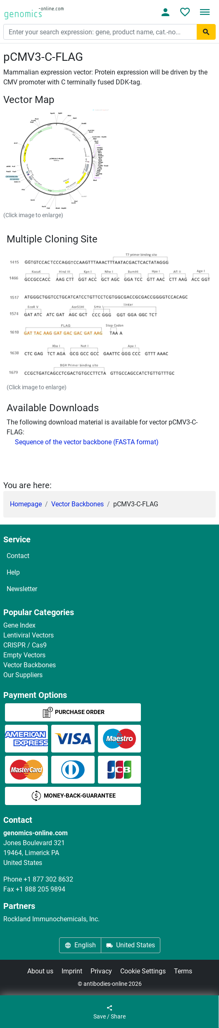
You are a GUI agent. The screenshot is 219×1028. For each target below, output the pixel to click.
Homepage (26, 504)
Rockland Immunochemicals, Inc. (51, 919)
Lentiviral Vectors (28, 635)
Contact (18, 556)
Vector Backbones (77, 504)
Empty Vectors (24, 655)
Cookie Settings (143, 971)
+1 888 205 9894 (40, 889)
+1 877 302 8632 (48, 879)
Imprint (72, 971)
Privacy (101, 971)
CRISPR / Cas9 (25, 645)
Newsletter (22, 589)
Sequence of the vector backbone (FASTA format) (87, 442)
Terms (183, 971)
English (80, 945)
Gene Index (19, 625)
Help (13, 572)
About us (40, 971)
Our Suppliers (23, 675)
